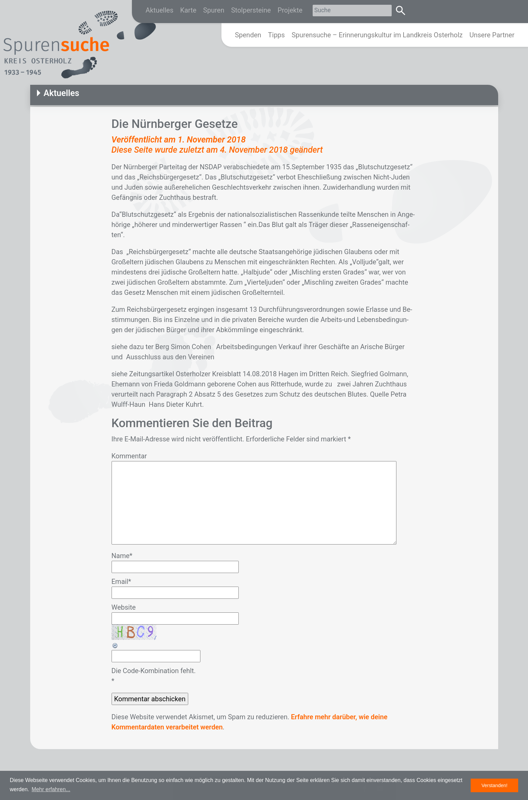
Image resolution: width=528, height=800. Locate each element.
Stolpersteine (251, 10)
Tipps (276, 35)
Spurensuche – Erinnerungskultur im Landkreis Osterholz (377, 35)
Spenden (248, 35)
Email (121, 581)
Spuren (213, 10)
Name (122, 556)
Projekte (290, 10)
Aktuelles (159, 10)
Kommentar (129, 456)
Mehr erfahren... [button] (51, 789)
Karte (188, 10)
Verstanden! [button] (495, 785)
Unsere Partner (491, 35)
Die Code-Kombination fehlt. (154, 671)
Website (124, 607)
